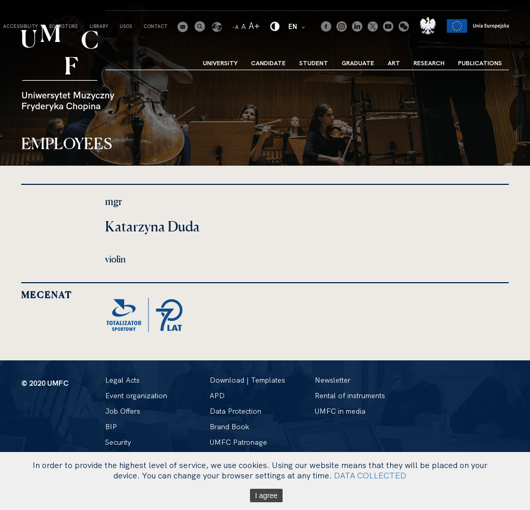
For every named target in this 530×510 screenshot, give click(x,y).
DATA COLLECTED (370, 475)
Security (118, 442)
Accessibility (20, 26)
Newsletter (332, 380)
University (220, 63)
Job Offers (122, 411)
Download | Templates (247, 380)
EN (297, 26)
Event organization (136, 395)
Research (429, 63)
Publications (480, 63)
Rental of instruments (350, 395)
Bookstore (63, 26)
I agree (266, 495)
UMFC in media (340, 411)
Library (99, 26)
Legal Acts (122, 380)
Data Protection (235, 411)
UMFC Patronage (238, 442)
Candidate (268, 63)
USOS (126, 26)
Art (394, 63)
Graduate (358, 63)
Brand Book (229, 426)
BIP (111, 426)
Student (313, 63)
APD (217, 395)
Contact (155, 26)
